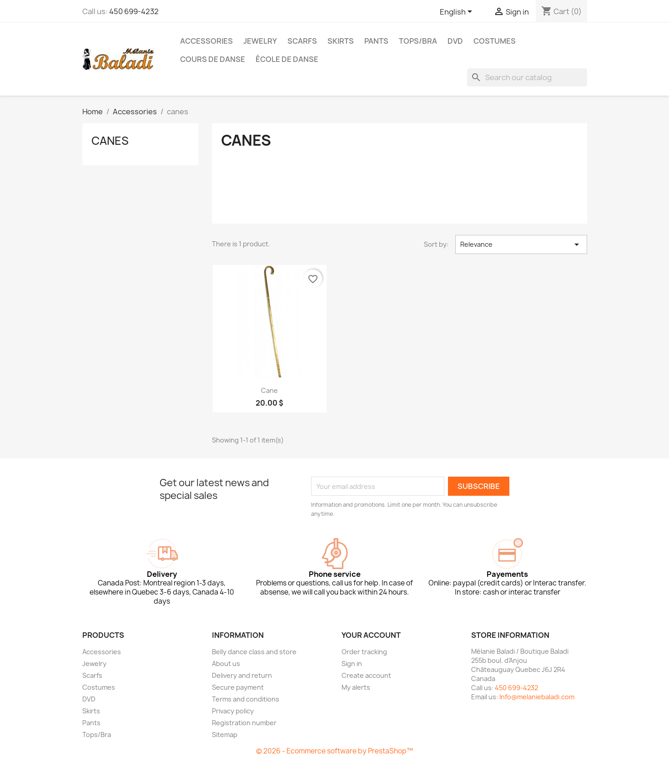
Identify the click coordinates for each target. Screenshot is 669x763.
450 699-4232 (134, 11)
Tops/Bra (418, 41)
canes (110, 140)
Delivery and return (242, 675)
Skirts (340, 41)
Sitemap (224, 734)
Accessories (206, 41)
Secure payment (238, 687)
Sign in (352, 663)
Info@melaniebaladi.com (536, 696)
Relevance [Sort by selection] (521, 244)
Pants (376, 41)
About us (226, 663)
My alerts (356, 687)
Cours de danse (212, 59)
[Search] (527, 77)
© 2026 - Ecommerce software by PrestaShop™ (334, 751)
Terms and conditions (245, 699)
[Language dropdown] (457, 12)
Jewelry (260, 41)
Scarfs (302, 41)
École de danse (287, 59)
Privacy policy (233, 711)
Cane (269, 390)
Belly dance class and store (254, 651)
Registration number (244, 722)
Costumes (494, 41)
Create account (366, 675)
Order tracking (364, 651)
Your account (371, 635)
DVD (455, 41)
